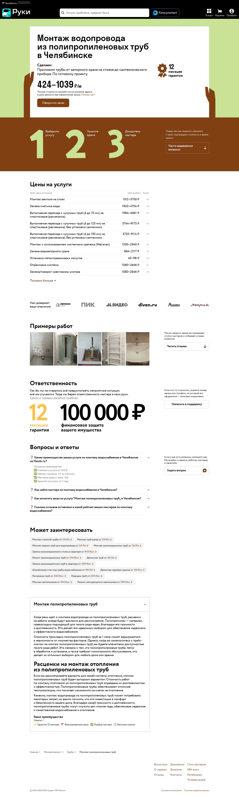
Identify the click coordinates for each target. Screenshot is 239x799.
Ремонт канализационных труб (49, 558)
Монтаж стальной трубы (45, 539)
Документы (177, 764)
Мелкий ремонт (52, 752)
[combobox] (104, 13)
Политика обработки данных (196, 790)
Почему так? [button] (88, 94)
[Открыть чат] (165, 13)
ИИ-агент (193, 770)
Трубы (70, 752)
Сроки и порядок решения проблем (54, 398)
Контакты (176, 775)
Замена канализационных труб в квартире (55, 564)
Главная (34, 752)
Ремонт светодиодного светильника (97, 582)
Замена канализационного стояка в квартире (56, 551)
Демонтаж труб (95, 558)
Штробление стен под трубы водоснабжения (57, 570)
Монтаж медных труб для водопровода (53, 545)
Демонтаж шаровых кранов (115, 570)
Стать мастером (196, 764)
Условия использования (171, 790)
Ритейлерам (194, 775)
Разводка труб (79, 576)
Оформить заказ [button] (53, 103)
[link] (52, 539)
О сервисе (160, 770)
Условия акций (196, 780)
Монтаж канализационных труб (111, 545)
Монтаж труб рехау (87, 539)
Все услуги (160, 764)
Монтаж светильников (44, 582)
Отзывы (159, 775)
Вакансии (176, 770)
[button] (16, 3)
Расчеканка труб (41, 576)
